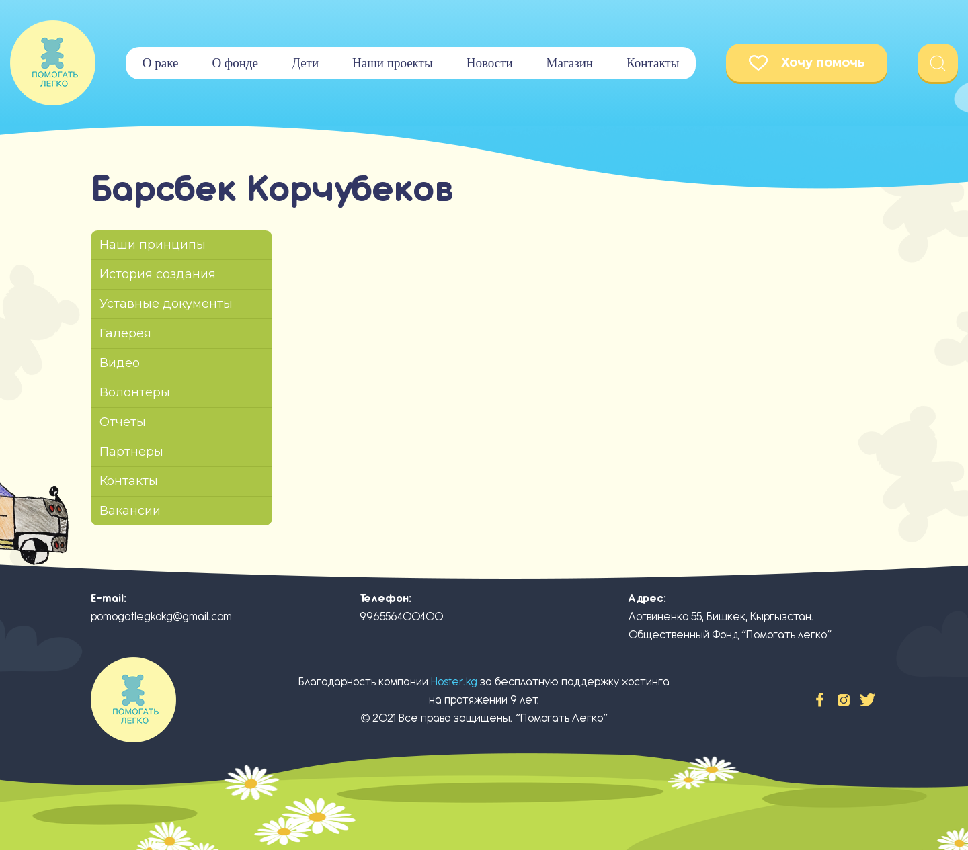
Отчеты (122, 422)
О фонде (235, 63)
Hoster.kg (454, 682)
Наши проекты (392, 63)
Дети (305, 63)
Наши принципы (152, 244)
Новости (490, 63)
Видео (119, 362)
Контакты (653, 63)
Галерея (125, 333)
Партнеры (131, 451)
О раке (161, 63)
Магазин (570, 63)
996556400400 (401, 616)
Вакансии (130, 510)
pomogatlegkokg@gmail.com (161, 616)
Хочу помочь (807, 63)
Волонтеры (134, 392)
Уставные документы (166, 303)
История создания (157, 274)
